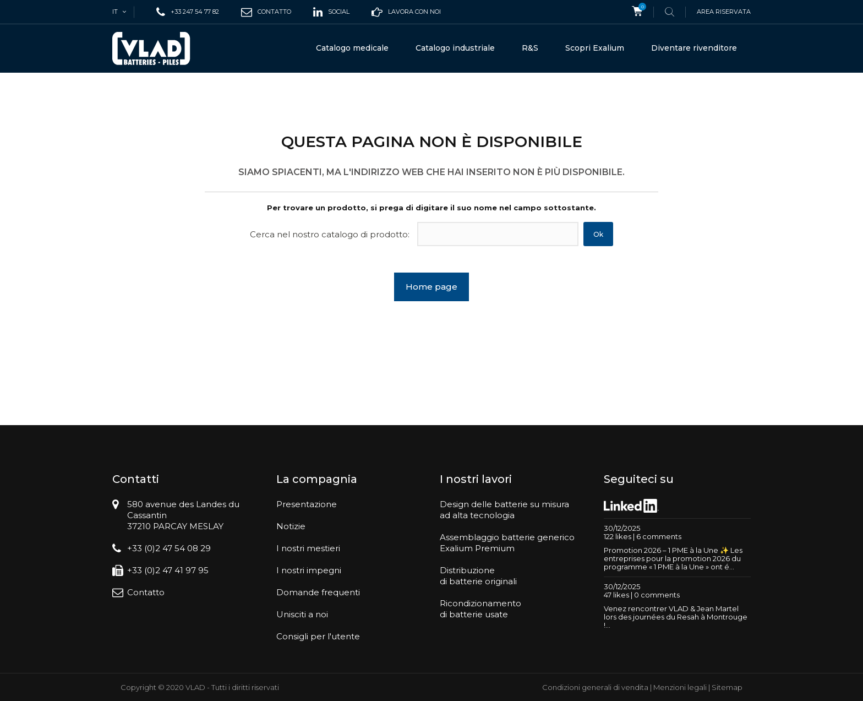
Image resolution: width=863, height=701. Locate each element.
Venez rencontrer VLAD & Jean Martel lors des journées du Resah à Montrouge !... (675, 616)
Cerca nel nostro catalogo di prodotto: (329, 234)
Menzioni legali (680, 687)
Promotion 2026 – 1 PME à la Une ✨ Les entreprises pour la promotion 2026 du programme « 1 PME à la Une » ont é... (673, 558)
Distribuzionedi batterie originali (478, 575)
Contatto (146, 592)
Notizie (290, 526)
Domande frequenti (318, 592)
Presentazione (306, 504)
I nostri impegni (308, 570)
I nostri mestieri (308, 548)
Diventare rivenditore (694, 48)
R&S (530, 48)
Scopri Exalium (594, 48)
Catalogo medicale (352, 48)
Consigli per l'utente (318, 636)
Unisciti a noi (302, 614)
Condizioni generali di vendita (595, 687)
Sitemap (727, 687)
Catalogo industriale (455, 48)
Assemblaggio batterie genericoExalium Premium (507, 542)
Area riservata (724, 11)
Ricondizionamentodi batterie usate (480, 609)
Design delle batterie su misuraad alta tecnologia (504, 509)
